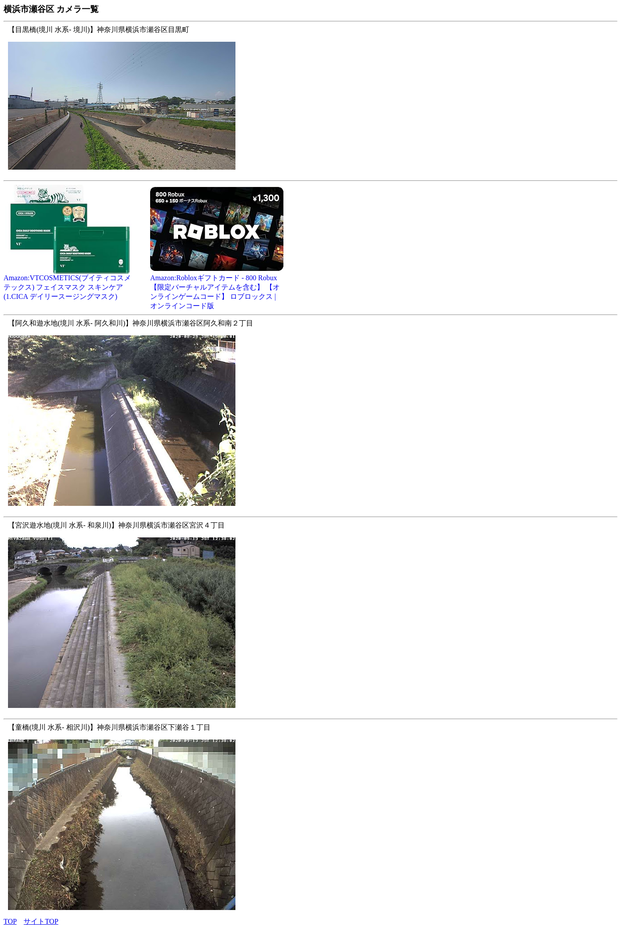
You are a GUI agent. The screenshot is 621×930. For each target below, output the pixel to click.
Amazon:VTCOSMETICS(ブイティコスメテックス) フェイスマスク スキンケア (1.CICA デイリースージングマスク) (70, 283)
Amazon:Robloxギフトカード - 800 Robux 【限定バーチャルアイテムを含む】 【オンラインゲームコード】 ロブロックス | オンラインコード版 (216, 288)
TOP (10, 921)
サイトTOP (41, 921)
